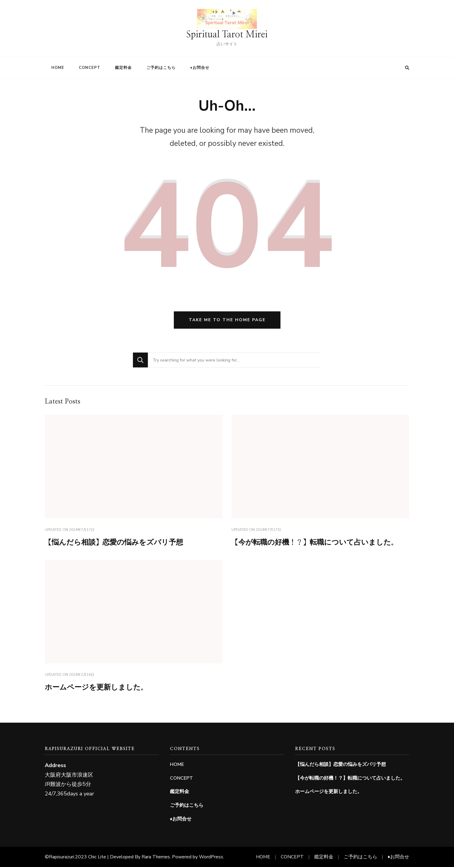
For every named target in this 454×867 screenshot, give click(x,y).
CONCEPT (89, 67)
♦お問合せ (199, 67)
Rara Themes (156, 857)
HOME (57, 67)
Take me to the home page (227, 320)
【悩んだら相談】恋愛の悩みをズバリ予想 (114, 542)
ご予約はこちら (161, 67)
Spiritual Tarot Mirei (227, 34)
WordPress (211, 857)
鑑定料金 (123, 67)
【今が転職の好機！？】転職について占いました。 (314, 542)
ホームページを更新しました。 (96, 687)
